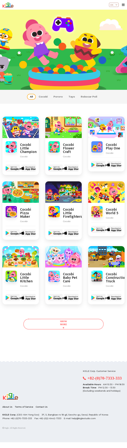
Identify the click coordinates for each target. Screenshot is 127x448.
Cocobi (39, 96)
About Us (7, 412)
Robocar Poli (96, 96)
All (24, 96)
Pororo (58, 96)
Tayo (75, 96)
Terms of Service (24, 412)
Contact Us (42, 412)
